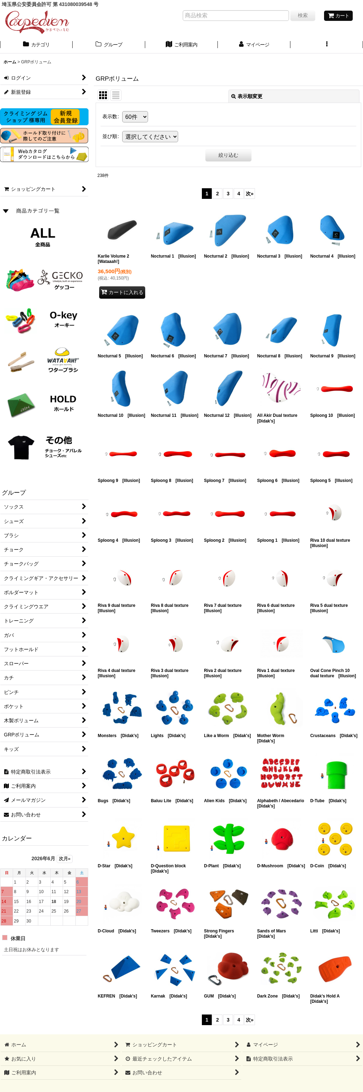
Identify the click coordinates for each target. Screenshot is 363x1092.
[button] (326, 45)
